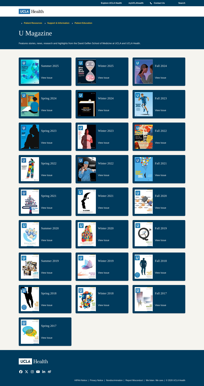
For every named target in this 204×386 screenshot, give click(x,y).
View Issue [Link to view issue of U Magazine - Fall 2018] (160, 272)
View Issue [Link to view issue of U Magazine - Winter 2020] (103, 240)
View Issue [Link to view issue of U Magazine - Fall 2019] (160, 240)
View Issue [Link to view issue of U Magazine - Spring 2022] (46, 175)
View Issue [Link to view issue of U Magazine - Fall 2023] (160, 110)
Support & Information (58, 23)
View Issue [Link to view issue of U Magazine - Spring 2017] (46, 338)
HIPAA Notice (80, 380)
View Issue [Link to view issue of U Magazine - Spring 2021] (46, 208)
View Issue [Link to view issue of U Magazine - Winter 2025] (103, 77)
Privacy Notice (96, 380)
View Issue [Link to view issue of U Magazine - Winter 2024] (103, 110)
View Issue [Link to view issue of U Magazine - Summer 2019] (46, 272)
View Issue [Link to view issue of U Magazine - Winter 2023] (103, 143)
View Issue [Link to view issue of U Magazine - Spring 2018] (46, 305)
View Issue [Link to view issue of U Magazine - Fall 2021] (160, 175)
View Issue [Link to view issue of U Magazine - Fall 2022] (160, 143)
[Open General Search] (181, 3)
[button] (111, 3)
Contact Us (159, 3)
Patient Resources (33, 23)
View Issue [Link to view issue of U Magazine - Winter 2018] (103, 305)
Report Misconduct (134, 380)
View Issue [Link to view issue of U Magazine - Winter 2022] (103, 175)
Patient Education (83, 23)
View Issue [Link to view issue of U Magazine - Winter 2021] (103, 208)
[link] (21, 372)
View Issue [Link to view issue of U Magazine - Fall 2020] (160, 208)
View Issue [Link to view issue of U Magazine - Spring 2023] (46, 143)
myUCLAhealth (136, 3)
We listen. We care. (155, 380)
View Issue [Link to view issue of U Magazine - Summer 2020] (46, 240)
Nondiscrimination (114, 380)
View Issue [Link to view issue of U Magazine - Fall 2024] (160, 77)
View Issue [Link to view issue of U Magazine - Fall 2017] (160, 305)
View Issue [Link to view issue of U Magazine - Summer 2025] (46, 77)
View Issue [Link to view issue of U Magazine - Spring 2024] (46, 110)
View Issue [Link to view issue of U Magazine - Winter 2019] (103, 272)
